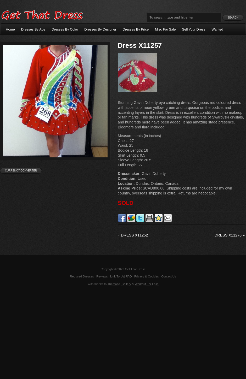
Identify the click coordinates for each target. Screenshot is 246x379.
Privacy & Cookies (146, 276)
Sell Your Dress (193, 29)
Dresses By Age (33, 29)
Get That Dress (42, 14)
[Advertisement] (123, 332)
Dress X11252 (133, 235)
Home (10, 29)
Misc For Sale (165, 29)
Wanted (217, 29)
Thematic (114, 284)
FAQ (129, 276)
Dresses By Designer (100, 29)
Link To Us (117, 276)
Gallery (126, 284)
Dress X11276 (230, 235)
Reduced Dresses (82, 276)
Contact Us (168, 276)
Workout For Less (147, 284)
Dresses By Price (135, 29)
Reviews (102, 276)
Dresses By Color (65, 29)
